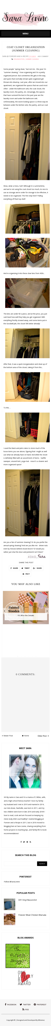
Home (25, 736)
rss (25, 1009)
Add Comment (43, 56)
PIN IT (26, 574)
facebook (10, 1004)
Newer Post (7, 736)
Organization (18, 59)
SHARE (14, 568)
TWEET (26, 568)
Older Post (43, 736)
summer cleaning (32, 59)
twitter (25, 1004)
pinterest (40, 1004)
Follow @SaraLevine (12, 881)
